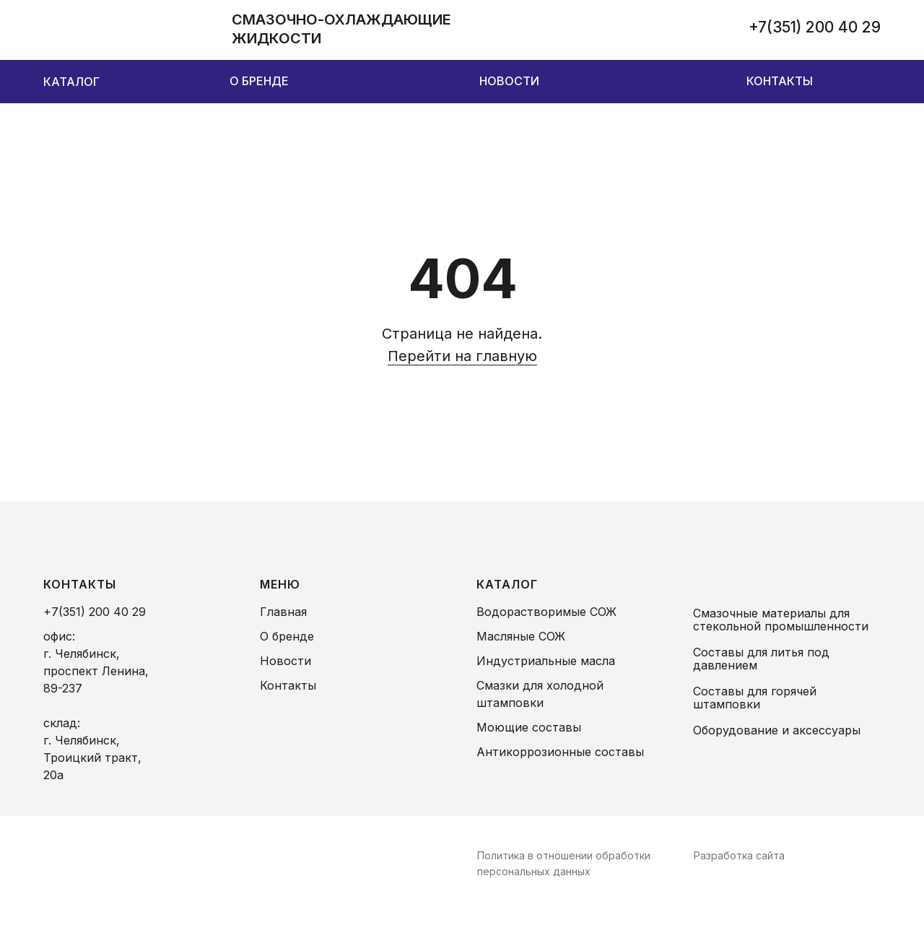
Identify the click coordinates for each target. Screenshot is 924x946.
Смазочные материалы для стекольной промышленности (780, 619)
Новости (285, 661)
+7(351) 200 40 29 (815, 27)
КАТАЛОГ (71, 81)
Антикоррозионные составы (560, 752)
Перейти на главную (462, 356)
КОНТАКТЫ (779, 81)
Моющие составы (528, 727)
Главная (283, 611)
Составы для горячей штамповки (754, 697)
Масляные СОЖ (520, 636)
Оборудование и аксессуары (776, 730)
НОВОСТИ (509, 81)
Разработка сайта (739, 855)
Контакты (288, 685)
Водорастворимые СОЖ (546, 611)
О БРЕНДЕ (259, 81)
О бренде (287, 636)
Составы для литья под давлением (761, 658)
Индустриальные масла (545, 661)
